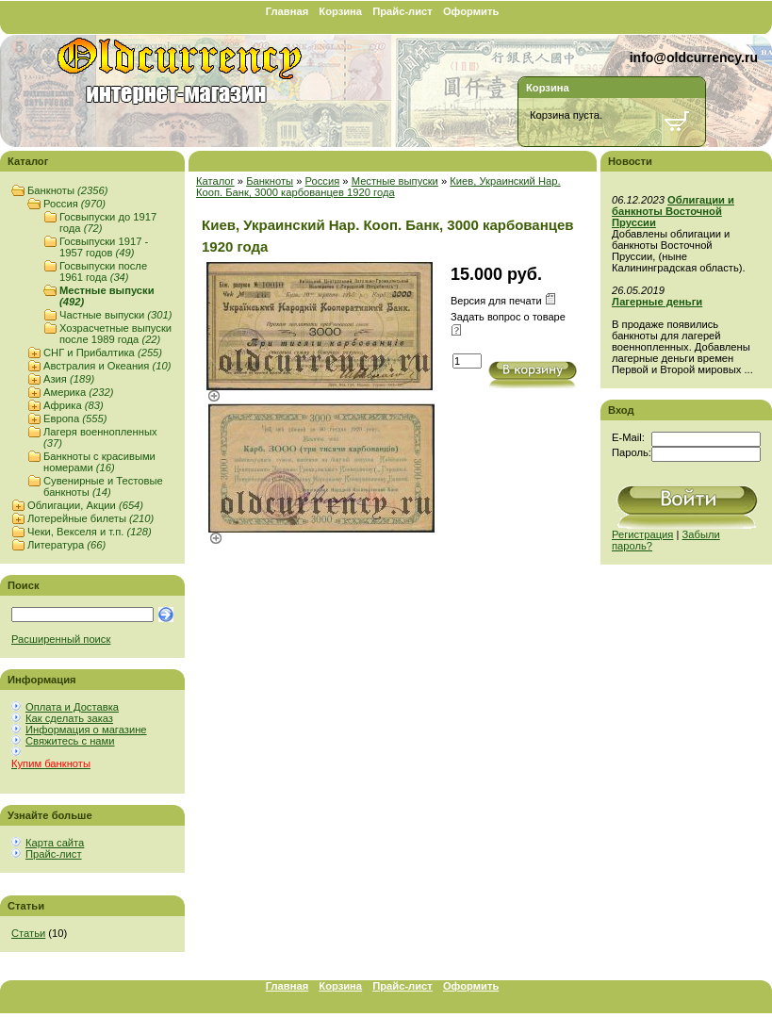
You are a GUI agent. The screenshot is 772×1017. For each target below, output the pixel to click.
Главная (287, 11)
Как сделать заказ (69, 718)
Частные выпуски (115, 314)
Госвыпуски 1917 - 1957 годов (103, 247)
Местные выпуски (395, 181)
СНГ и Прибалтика (102, 352)
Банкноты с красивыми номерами (99, 462)
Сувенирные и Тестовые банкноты (103, 486)
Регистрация (642, 534)
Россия (74, 203)
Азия (68, 379)
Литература (66, 544)
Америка (78, 392)
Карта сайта (54, 842)
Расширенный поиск (60, 639)
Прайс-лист (402, 11)
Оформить (471, 11)
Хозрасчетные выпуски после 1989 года (115, 333)
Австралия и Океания (107, 365)
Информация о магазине (86, 729)
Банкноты (67, 190)
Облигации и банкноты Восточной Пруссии (673, 211)
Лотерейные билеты (90, 518)
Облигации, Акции (85, 505)
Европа (75, 418)
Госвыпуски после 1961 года (103, 271)
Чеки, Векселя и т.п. (89, 531)
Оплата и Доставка (72, 707)
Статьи (28, 933)
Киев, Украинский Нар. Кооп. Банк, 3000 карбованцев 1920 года (378, 186)
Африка (73, 405)
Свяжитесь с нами (69, 740)
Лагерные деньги (657, 301)
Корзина (340, 11)
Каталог (215, 181)
